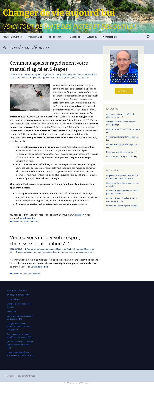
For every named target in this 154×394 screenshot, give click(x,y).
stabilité (75, 77)
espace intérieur (89, 74)
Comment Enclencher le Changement (122, 137)
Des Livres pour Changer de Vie (119, 152)
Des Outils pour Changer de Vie (40, 74)
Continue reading (41, 266)
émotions (77, 74)
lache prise (12, 311)
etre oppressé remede (17, 290)
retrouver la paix (57, 77)
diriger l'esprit (53, 252)
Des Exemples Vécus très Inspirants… (122, 144)
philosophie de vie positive (19, 294)
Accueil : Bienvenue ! (12, 36)
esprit (71, 252)
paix (30, 77)
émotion (64, 252)
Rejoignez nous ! (56, 36)
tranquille (84, 77)
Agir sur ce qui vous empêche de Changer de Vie (48, 249)
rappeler (45, 77)
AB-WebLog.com (85, 383)
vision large (87, 252)
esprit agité (15, 77)
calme (69, 74)
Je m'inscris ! (123, 91)
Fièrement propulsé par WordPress (19, 375)
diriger (43, 252)
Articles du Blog (35, 36)
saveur (68, 77)
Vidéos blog (75, 36)
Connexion (78, 214)
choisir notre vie (32, 252)
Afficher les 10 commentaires (25, 221)
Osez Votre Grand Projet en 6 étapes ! (122, 205)
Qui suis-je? (92, 36)
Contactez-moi (110, 36)
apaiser (62, 74)
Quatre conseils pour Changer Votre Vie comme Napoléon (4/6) (20, 344)
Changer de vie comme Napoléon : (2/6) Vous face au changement (19, 326)
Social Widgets (68, 383)
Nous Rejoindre (27, 218)
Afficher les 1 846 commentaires (26, 273)
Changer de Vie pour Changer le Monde (123, 129)
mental (24, 77)
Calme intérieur (13, 299)
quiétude (36, 77)
